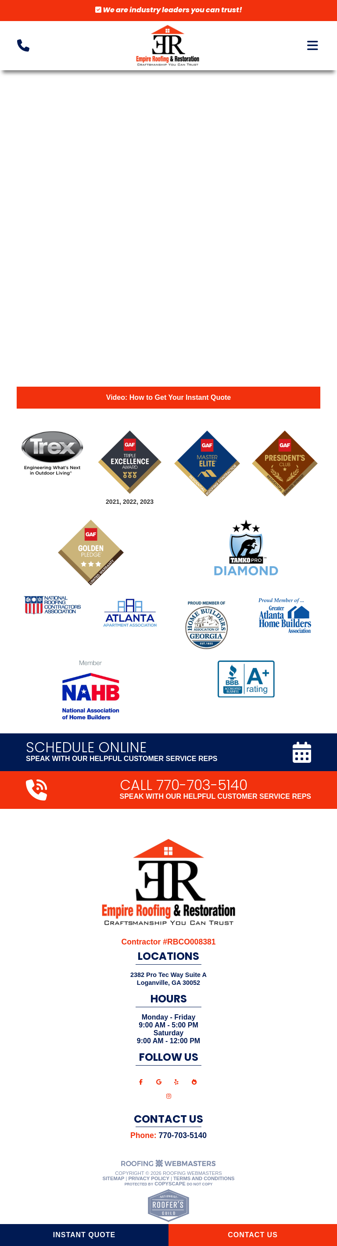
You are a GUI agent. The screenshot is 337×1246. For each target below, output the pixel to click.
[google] (159, 1081)
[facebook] (141, 1081)
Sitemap (114, 1178)
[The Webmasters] (168, 1166)
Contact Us (253, 1235)
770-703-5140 (182, 1135)
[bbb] (194, 1081)
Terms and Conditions (203, 1178)
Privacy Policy (148, 1178)
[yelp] (176, 1081)
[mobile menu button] (312, 45)
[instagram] (168, 1095)
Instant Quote (84, 1235)
